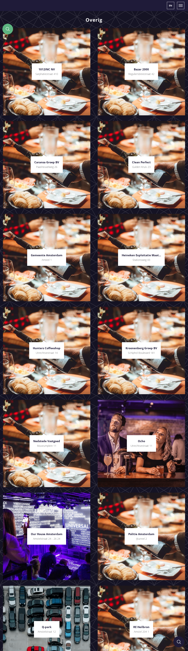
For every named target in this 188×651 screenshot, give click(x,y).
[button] (170, 5)
